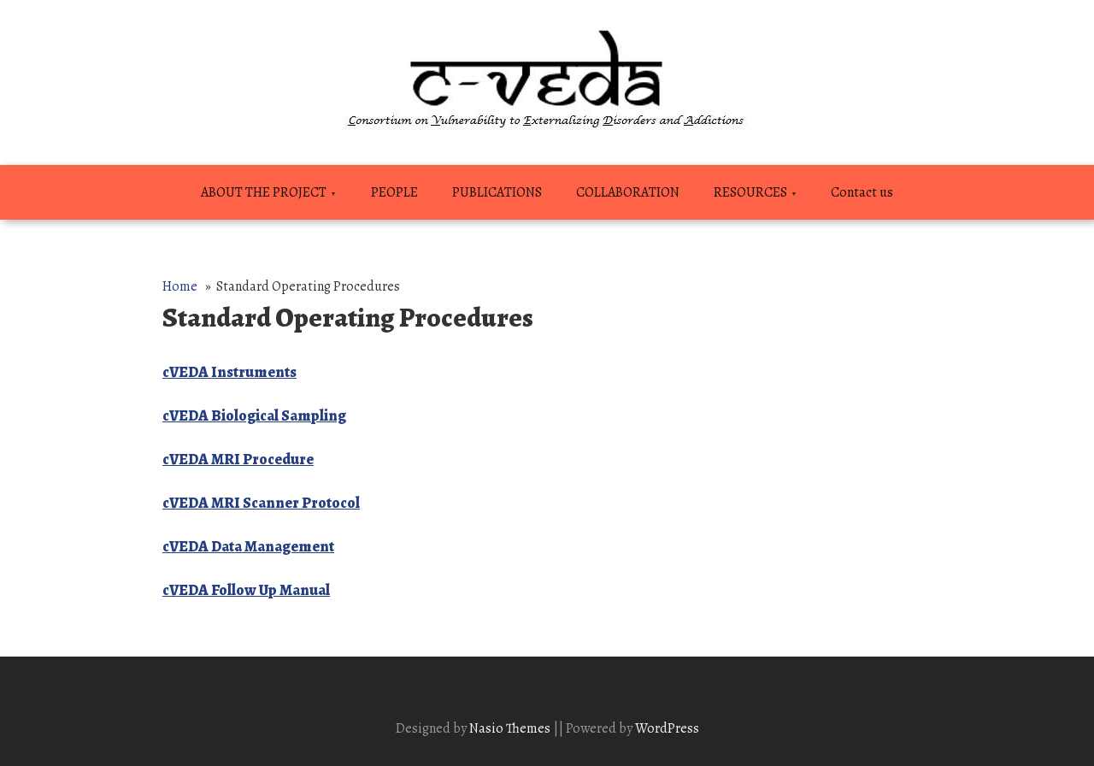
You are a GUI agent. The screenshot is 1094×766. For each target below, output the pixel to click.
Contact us (862, 192)
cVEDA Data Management (248, 546)
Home (179, 286)
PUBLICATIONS (497, 192)
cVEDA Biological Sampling (254, 415)
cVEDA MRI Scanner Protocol (261, 502)
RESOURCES (750, 192)
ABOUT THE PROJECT (263, 192)
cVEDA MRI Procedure (238, 459)
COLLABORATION (627, 192)
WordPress (667, 728)
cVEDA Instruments (229, 372)
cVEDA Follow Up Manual (246, 590)
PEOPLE (394, 192)
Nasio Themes (511, 728)
